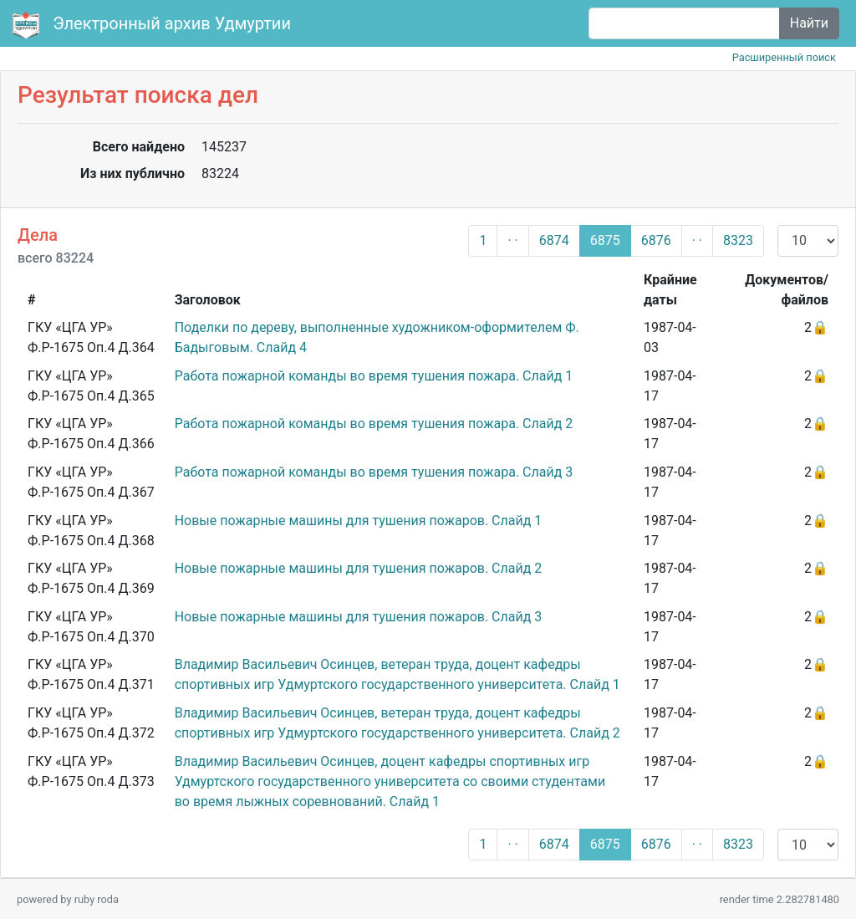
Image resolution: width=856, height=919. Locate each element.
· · (512, 240)
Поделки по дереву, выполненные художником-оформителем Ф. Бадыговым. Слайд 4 (377, 337)
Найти (809, 23)
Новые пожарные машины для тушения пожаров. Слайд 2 (359, 568)
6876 (656, 240)
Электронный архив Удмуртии (154, 25)
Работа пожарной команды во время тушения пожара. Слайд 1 (374, 376)
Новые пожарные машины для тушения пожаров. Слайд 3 (359, 617)
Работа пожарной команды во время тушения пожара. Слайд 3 (374, 472)
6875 (605, 240)
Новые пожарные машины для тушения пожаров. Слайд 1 (359, 520)
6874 (554, 240)
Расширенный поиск (784, 57)
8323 (738, 240)
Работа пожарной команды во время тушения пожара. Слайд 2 (374, 423)
